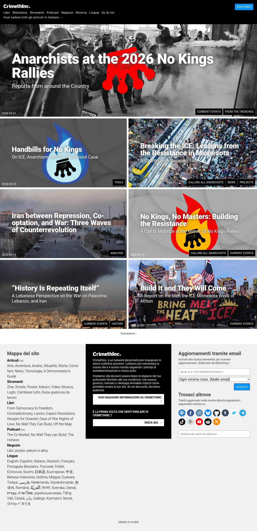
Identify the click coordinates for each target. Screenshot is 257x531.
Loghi (11, 392)
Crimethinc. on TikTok (181, 421)
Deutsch (53, 461)
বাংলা (46, 488)
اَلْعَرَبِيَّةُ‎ (35, 488)
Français (67, 461)
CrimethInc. (17, 6)
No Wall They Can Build (34, 424)
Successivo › (128, 333)
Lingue (94, 12)
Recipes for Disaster (22, 419)
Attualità (50, 366)
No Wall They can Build (48, 435)
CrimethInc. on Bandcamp (234, 412)
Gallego (39, 498)
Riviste (20, 387)
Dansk (71, 488)
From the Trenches (239, 111)
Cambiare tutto (28, 392)
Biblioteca (20, 12)
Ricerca (81, 12)
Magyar (55, 477)
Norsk (67, 498)
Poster (32, 387)
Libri (7, 12)
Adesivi (44, 387)
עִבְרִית (11, 493)
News (231, 182)
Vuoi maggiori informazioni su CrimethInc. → (130, 399)
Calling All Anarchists (206, 182)
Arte (10, 366)
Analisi (37, 366)
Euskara (68, 477)
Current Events (209, 111)
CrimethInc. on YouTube (199, 421)
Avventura (22, 366)
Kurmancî (54, 498)
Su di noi (108, 12)
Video (55, 387)
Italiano (39, 461)
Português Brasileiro (22, 466)
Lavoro (39, 413)
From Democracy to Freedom (29, 408)
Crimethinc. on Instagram (199, 412)
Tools (119, 182)
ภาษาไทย (25, 493)
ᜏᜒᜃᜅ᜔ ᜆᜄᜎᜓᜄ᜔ (18, 503)
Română (22, 488)
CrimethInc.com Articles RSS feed (216, 421)
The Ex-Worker (18, 435)
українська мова (47, 493)
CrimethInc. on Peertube (190, 421)
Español (26, 461)
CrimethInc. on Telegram (242, 412)
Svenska (58, 488)
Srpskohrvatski (61, 482)
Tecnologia (33, 371)
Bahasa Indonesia (21, 477)
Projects (246, 182)
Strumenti (37, 12)
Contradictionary (20, 413)
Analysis (116, 253)
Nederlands (40, 482)
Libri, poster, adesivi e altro (27, 450)
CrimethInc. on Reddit (208, 421)
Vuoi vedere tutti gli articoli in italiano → (33, 17)
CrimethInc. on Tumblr (225, 412)
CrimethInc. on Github (216, 412)
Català (19, 498)
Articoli (13, 360)
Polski (59, 466)
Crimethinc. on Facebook (190, 412)
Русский (46, 466)
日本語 (40, 472)
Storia (62, 366)
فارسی (24, 482)
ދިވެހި (29, 498)
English (12, 461)
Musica (67, 387)
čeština (41, 477)
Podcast (53, 12)
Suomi (28, 472)
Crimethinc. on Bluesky (208, 412)
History (117, 323)
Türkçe (12, 482)
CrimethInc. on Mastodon (181, 412)
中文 (69, 472)
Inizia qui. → (153, 422)
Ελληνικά (14, 472)
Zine (10, 387)
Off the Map (62, 424)
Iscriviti (242, 386)
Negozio (67, 12)
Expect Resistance (60, 413)
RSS (22, 361)
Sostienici (244, 6)
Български (55, 472)
